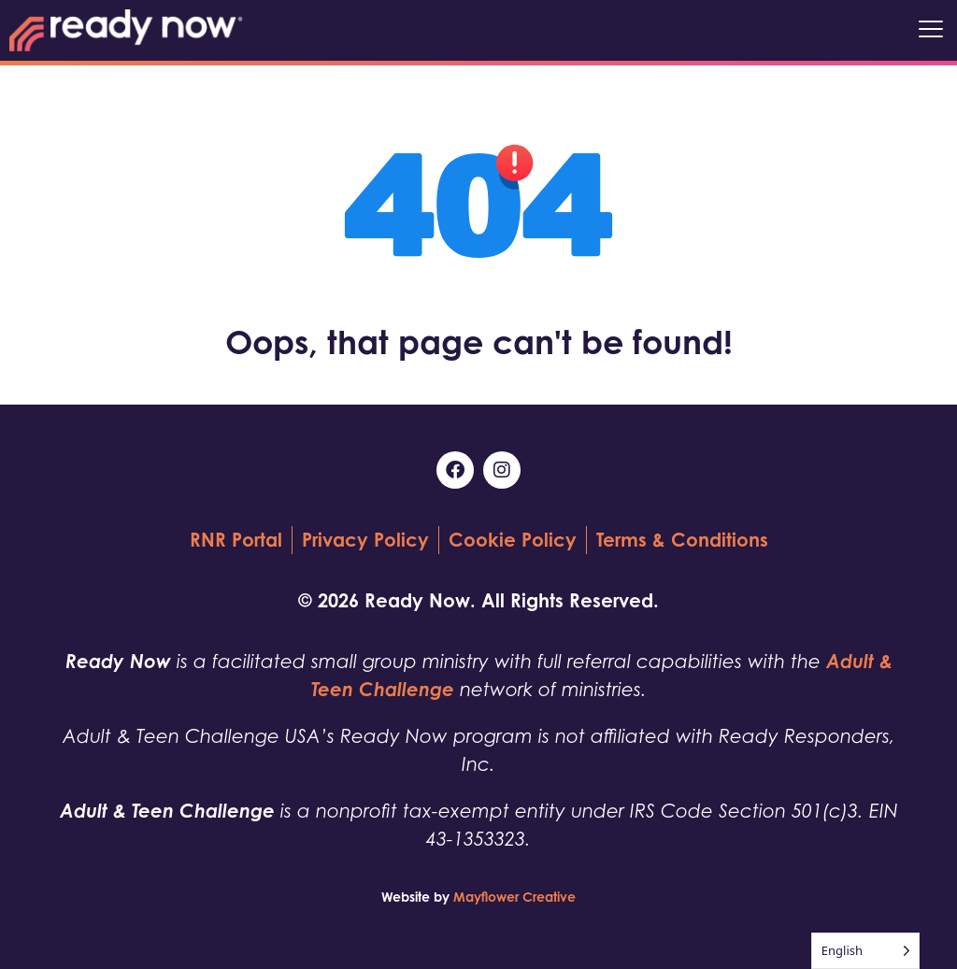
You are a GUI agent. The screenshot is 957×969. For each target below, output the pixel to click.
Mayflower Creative (514, 897)
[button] (930, 30)
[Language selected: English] (865, 951)
